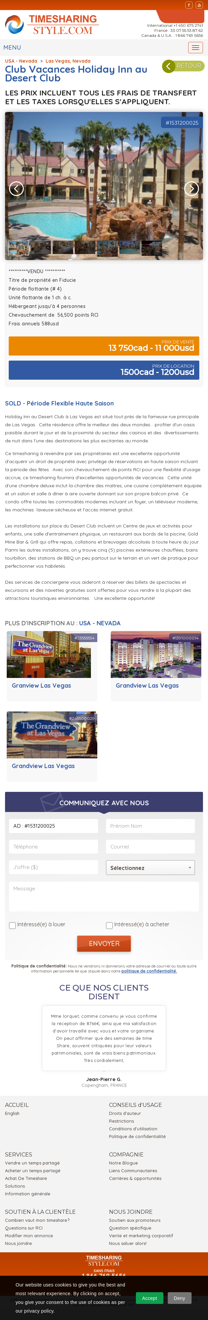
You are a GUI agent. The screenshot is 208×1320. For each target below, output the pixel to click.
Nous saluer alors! (128, 1240)
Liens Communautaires (133, 1167)
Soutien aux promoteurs (134, 1217)
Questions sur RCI (24, 1225)
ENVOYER (104, 940)
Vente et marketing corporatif (141, 1232)
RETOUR (184, 68)
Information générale (27, 1190)
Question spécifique (130, 1225)
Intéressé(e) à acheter (141, 921)
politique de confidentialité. (149, 967)
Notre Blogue (123, 1159)
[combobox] (150, 867)
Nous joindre (18, 1240)
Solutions (15, 1183)
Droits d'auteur (125, 1110)
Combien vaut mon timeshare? (37, 1217)
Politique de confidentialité (137, 1133)
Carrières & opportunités (135, 1175)
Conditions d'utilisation (133, 1125)
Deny (179, 1298)
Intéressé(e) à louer (41, 921)
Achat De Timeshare (26, 1175)
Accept (149, 1298)
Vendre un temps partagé (32, 1159)
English (12, 1110)
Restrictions (121, 1118)
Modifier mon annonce (29, 1232)
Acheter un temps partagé (32, 1167)
